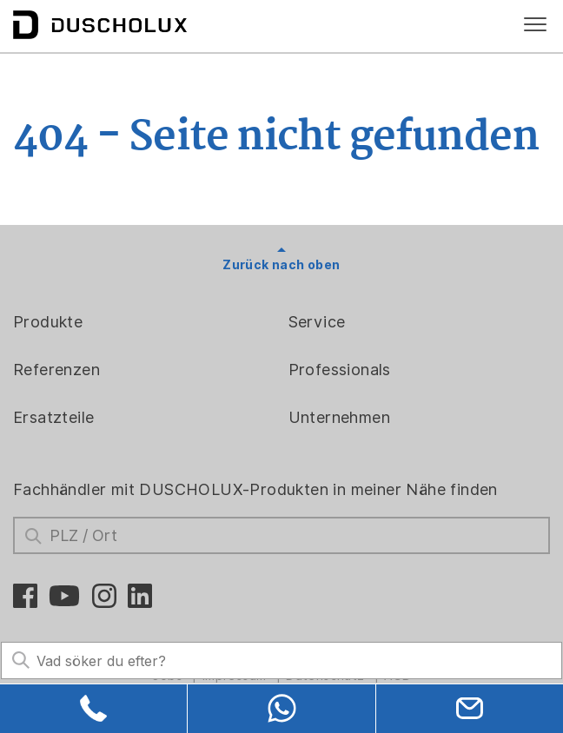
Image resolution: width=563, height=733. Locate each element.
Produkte (48, 322)
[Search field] (281, 661)
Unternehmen (339, 417)
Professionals (339, 369)
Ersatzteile (53, 417)
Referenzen (56, 369)
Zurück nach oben (281, 265)
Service (317, 322)
